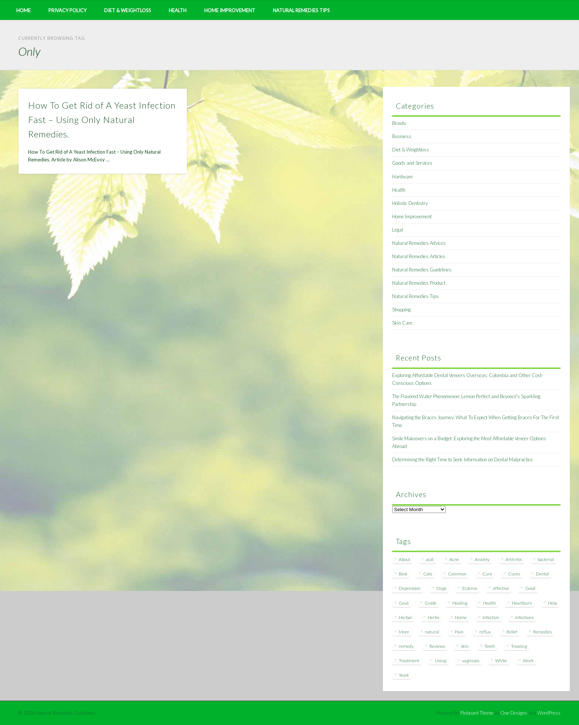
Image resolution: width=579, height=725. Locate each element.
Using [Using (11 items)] (440, 660)
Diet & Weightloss (127, 10)
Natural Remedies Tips (301, 10)
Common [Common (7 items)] (457, 574)
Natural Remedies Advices (419, 243)
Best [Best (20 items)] (403, 574)
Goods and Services (412, 163)
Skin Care (402, 323)
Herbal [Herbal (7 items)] (405, 617)
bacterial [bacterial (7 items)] (546, 559)
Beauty (399, 123)
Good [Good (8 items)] (530, 588)
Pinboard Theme (476, 713)
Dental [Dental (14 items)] (542, 574)
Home (23, 10)
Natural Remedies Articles (418, 256)
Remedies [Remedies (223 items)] (542, 632)
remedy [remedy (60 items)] (406, 646)
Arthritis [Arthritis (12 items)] (514, 559)
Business (401, 136)
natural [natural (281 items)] (432, 632)
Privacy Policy (67, 10)
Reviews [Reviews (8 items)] (437, 646)
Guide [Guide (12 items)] (430, 603)
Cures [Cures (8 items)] (514, 574)
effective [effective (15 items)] (501, 588)
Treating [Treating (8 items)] (519, 646)
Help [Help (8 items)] (552, 603)
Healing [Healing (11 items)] (459, 603)
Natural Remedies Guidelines (422, 270)
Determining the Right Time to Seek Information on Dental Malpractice (462, 459)
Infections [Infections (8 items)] (524, 617)
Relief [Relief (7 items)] (512, 632)
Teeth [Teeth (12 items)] (489, 646)
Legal (397, 230)
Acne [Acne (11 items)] (454, 559)
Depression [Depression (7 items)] (410, 588)
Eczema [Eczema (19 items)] (469, 588)
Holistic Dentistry (410, 203)
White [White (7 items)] (501, 660)
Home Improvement (229, 10)
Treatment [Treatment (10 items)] (409, 660)
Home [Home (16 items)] (461, 617)
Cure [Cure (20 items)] (487, 574)
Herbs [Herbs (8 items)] (433, 617)
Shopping (401, 309)
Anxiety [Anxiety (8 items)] (482, 559)
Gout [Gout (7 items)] (404, 603)
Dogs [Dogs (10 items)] (441, 588)
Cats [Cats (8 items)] (427, 574)
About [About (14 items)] (404, 559)
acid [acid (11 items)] (430, 559)
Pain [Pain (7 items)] (459, 632)
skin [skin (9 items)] (465, 646)
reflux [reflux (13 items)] (485, 632)
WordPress (549, 713)
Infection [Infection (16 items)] (491, 617)
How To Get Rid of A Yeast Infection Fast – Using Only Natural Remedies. (102, 119)
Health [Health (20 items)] (489, 603)
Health (177, 10)
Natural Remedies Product (418, 283)
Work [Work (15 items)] (528, 660)
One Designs (513, 713)
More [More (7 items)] (404, 632)
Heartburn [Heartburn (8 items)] (522, 603)
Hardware (402, 176)
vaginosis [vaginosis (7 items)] (470, 660)
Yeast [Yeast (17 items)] (404, 675)
